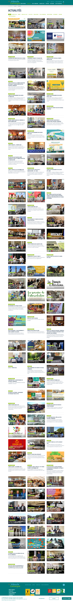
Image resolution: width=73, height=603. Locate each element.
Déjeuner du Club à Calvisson (34, 572)
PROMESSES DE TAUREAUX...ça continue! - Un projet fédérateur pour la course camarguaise (35, 522)
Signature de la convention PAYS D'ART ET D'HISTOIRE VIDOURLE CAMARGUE (35, 113)
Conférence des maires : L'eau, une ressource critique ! (16, 262)
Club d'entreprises (12, 16)
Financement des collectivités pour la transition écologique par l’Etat (36, 150)
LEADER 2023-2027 (24, 14)
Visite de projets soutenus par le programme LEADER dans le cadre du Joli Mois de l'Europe (55, 26)
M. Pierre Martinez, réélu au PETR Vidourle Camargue (54, 418)
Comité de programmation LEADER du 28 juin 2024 (36, 188)
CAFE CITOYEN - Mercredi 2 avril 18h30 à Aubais (55, 150)
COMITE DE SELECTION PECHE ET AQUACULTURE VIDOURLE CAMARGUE (54, 120)
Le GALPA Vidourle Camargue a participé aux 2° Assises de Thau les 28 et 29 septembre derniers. (36, 546)
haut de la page (63, 585)
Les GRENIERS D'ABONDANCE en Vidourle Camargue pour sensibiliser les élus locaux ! (55, 286)
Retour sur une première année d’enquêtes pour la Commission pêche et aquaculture (16, 158)
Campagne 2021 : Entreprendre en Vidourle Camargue (15, 380)
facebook (63, 1)
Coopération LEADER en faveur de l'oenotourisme (54, 405)
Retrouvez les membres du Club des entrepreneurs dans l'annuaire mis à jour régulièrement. (36, 258)
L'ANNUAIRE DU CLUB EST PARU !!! (33, 256)
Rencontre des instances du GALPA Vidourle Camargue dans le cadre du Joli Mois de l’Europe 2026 (36, 26)
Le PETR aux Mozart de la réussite (54, 238)
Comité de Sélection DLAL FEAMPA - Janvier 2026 (54, 59)
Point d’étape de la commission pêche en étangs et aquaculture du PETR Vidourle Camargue (16, 84)
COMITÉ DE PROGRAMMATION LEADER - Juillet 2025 (54, 96)
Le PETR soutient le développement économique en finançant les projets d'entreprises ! (55, 468)
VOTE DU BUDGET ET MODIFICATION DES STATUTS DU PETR (35, 219)
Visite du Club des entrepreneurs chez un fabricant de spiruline (16, 423)
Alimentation (14, 14)
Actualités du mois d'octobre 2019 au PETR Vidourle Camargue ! (16, 485)
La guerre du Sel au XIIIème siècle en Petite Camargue (16, 554)
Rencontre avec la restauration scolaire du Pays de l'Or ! (54, 299)
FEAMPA (19, 14)
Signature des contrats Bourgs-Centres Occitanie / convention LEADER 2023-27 (35, 200)
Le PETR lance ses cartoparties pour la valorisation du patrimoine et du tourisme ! (55, 522)
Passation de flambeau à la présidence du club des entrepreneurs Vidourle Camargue (55, 348)
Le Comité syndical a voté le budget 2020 (54, 442)
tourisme (60, 14)
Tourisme (47, 3)
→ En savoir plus (41, 598)
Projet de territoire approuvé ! (34, 454)
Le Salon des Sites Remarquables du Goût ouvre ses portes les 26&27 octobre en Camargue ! (36, 484)
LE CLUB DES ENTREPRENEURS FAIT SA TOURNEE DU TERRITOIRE (54, 138)
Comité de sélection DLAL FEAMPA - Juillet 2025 (35, 101)
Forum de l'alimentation (14, 349)
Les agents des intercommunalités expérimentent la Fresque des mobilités (55, 212)
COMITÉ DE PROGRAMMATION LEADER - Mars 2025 (35, 133)
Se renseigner (12, 448)
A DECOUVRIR (30, 40)
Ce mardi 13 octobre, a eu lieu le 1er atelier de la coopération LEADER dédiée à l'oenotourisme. (55, 408)
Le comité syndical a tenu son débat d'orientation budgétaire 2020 (17, 460)
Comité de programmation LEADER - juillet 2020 (36, 435)
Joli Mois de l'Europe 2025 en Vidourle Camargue (55, 108)
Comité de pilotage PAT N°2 (53, 362)
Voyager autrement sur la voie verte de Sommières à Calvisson (36, 559)
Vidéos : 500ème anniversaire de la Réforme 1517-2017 (54, 497)
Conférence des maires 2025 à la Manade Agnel (16, 113)
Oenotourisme (49, 14)
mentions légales (28, 584)
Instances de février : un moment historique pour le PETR (15, 393)
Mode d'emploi (23, 3)
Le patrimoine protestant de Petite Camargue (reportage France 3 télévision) (16, 534)
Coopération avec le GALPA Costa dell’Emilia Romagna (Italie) (16, 522)
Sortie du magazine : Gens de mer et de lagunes (17, 274)
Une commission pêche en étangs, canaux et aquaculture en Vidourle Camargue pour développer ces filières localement (55, 196)
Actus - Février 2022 (12, 367)
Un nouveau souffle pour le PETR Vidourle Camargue (16, 509)
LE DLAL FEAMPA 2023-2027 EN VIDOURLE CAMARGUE (36, 237)
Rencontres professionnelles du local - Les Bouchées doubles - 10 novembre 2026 (16, 26)
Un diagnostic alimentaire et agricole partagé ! (34, 349)
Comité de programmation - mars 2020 (35, 448)
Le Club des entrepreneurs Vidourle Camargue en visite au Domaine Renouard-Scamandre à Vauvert (36, 332)
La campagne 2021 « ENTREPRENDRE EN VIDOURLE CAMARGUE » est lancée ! (16, 383)
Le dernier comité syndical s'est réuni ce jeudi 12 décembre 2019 (35, 467)
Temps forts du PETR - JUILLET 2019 (54, 485)
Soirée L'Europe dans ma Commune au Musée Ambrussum (16, 120)
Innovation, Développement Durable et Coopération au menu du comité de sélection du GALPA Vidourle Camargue (17, 545)
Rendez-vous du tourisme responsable (33, 274)
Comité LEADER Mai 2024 (32, 206)
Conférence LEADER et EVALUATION (34, 58)
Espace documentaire (58, 1)
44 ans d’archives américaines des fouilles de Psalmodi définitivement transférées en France (16, 334)
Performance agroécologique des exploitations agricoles (35, 361)
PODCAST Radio (31, 287)
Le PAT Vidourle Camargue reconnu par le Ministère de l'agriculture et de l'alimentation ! (16, 361)
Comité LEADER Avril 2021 (13, 404)
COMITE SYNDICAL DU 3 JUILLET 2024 (16, 188)
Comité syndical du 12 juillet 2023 (34, 244)
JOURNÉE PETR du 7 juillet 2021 (34, 386)
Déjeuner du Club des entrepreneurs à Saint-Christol (55, 559)
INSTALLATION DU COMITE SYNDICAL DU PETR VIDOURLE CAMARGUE (17, 39)
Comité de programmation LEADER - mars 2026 (55, 51)
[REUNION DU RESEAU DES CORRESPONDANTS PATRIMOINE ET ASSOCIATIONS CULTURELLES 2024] (54, 162)
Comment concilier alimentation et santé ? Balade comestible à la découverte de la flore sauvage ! (17, 299)
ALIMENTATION (41, 3)
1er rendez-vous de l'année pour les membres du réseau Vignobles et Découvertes (16, 138)
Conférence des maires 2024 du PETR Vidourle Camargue (55, 188)
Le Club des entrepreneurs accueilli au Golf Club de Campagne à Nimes (55, 435)
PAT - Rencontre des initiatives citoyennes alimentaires (35, 51)
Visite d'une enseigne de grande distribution (15, 568)
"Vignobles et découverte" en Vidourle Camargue (15, 237)
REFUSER (53, 598)
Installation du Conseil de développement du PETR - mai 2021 (54, 398)
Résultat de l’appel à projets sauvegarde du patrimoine (34, 534)
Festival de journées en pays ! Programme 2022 (15, 324)
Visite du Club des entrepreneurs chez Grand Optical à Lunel (54, 571)
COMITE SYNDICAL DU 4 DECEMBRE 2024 (16, 169)
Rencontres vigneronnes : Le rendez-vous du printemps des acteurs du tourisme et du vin (17, 286)
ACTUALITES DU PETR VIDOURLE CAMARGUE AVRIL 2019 (34, 497)
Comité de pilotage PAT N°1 (53, 374)
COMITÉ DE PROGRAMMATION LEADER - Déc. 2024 (36, 163)
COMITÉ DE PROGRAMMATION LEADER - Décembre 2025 (55, 76)
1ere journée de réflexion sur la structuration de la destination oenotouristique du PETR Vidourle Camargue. (55, 545)
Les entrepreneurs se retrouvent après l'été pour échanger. (35, 320)
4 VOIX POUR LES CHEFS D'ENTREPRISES (35, 411)
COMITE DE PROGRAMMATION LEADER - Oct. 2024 (54, 170)
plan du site (52, 1)
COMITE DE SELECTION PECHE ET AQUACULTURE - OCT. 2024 (33, 170)
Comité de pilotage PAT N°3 (53, 312)
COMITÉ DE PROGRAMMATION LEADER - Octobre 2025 (16, 96)
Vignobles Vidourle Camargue (34, 399)
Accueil (15, 6)
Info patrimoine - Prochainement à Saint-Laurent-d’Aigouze (16, 331)
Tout (10, 14)
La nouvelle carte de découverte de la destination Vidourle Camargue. (55, 534)
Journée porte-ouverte (52, 324)
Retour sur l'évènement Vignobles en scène (55, 89)
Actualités (29, 3)
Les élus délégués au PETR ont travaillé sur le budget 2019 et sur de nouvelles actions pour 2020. (35, 470)
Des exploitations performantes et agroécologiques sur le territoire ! (55, 274)
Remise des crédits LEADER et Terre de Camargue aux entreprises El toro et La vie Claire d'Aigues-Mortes (55, 509)
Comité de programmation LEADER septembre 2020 (35, 423)
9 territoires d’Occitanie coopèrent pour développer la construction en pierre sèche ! (16, 60)
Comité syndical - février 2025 (14, 144)
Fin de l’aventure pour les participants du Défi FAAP (14, 51)
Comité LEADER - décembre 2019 (14, 466)
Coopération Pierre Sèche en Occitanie (16, 58)
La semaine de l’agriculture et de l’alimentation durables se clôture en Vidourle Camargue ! (36, 88)
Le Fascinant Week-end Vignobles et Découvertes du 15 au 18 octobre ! (16, 435)
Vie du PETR (30, 14)
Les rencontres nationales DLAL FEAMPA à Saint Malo (16, 212)
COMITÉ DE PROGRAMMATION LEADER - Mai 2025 (36, 126)
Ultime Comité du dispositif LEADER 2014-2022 (54, 257)
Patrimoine (52, 3)
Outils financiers (35, 3)
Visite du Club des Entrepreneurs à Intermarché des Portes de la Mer (15, 566)
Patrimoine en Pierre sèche (15, 77)
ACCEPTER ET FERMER (66, 598)
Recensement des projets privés (15, 305)
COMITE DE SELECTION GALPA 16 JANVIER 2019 (36, 509)
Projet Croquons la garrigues (34, 312)
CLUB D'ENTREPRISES (58, 3)
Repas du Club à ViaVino (32, 318)
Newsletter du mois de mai (33, 330)
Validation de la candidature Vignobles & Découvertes (53, 460)
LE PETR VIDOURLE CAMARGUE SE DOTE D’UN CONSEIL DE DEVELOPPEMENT (16, 497)
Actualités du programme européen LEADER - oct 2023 (17, 250)
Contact (48, 1)
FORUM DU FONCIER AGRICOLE (53, 250)
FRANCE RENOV (36, 14)
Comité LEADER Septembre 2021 (53, 380)
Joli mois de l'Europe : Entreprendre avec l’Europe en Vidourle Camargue (17, 200)
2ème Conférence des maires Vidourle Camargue (35, 368)
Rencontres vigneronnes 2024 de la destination (16, 225)
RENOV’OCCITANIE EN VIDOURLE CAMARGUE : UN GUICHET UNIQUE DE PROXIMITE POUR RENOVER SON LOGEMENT (55, 332)
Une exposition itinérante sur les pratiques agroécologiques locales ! (36, 76)
